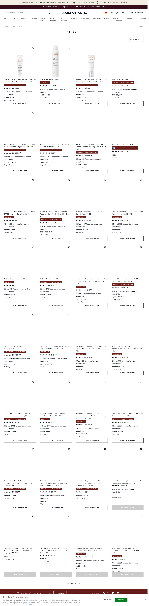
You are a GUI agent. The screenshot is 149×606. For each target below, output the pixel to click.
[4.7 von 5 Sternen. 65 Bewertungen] (118, 485)
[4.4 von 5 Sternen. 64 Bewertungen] (83, 290)
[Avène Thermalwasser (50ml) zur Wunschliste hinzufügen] (141, 112)
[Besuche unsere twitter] (108, 593)
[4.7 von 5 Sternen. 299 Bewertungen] (47, 422)
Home (6, 26)
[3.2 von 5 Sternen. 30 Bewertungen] (82, 492)
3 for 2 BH (74, 32)
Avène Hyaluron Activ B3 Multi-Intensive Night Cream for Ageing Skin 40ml (127, 348)
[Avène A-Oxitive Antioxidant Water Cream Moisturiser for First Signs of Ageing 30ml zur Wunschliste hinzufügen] (69, 516)
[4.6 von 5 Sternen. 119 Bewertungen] (11, 553)
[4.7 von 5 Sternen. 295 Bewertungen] (119, 422)
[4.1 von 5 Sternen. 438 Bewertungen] (83, 88)
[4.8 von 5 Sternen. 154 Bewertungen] (119, 220)
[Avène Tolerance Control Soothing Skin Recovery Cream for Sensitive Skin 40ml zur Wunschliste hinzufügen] (105, 47)
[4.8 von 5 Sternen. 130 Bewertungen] (119, 86)
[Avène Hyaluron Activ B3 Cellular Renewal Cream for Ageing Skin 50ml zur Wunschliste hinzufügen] (33, 382)
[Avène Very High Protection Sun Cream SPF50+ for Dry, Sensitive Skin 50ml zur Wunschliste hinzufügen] (33, 180)
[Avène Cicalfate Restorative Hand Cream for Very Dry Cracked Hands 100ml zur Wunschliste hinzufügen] (141, 516)
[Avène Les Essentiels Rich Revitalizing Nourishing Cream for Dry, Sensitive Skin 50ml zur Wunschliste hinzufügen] (105, 314)
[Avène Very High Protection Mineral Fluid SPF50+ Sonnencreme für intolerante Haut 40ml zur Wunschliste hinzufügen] (105, 449)
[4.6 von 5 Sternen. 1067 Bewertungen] (47, 153)
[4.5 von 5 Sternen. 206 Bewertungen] (47, 223)
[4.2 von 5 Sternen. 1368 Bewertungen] (11, 88)
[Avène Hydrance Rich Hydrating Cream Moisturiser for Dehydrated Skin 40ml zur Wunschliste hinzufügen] (33, 112)
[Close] (146, 599)
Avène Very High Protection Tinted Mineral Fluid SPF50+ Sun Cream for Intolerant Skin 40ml (18, 483)
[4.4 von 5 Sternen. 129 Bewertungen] (83, 357)
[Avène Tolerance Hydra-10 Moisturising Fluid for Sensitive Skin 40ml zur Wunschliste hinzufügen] (141, 180)
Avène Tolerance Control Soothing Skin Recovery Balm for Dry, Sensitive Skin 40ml (55, 214)
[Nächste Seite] (80, 583)
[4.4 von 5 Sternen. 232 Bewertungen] (47, 285)
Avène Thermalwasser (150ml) (123, 79)
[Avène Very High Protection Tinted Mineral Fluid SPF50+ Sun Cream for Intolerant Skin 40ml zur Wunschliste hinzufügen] (33, 449)
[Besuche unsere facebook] (103, 593)
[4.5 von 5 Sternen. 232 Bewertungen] (119, 559)
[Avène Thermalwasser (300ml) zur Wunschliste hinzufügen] (69, 47)
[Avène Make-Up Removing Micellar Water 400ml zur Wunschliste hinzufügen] (33, 314)
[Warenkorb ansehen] (137, 13)
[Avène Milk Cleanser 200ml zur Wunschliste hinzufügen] (69, 247)
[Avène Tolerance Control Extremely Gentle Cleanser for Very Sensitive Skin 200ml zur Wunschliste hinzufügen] (105, 112)
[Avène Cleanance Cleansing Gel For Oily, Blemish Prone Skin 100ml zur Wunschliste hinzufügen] (69, 382)
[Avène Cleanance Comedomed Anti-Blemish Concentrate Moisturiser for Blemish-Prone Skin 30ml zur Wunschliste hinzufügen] (69, 449)
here (30, 604)
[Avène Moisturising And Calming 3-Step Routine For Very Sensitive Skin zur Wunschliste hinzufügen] (141, 449)
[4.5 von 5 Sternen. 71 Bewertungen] (46, 555)
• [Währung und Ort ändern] (109, 13)
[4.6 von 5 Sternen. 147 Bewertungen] (119, 357)
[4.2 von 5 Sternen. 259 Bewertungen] (83, 155)
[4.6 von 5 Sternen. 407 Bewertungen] (83, 220)
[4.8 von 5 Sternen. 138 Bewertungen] (119, 151)
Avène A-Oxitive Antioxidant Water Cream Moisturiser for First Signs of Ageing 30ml (54, 550)
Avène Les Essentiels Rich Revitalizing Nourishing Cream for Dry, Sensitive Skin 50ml (92, 348)
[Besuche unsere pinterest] (118, 593)
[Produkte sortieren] (136, 39)
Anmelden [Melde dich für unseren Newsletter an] (60, 593)
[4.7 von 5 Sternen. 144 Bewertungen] (47, 355)
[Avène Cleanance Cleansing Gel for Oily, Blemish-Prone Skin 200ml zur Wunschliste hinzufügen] (141, 382)
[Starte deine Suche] (27, 12)
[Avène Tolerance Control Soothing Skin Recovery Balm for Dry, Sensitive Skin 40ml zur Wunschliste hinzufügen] (69, 180)
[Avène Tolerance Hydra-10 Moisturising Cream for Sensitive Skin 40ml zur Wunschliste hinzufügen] (69, 314)
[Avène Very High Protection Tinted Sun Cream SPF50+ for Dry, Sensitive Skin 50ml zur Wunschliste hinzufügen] (105, 247)
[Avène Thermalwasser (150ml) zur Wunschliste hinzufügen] (141, 47)
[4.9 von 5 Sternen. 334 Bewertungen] (47, 86)
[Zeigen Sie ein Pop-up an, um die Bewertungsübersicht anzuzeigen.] (21, 88)
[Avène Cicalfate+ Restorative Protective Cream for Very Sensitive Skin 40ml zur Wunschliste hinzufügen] (33, 47)
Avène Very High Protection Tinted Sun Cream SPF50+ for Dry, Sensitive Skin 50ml (91, 281)
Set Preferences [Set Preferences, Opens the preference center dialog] (107, 599)
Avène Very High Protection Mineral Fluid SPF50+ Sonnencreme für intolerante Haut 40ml (90, 483)
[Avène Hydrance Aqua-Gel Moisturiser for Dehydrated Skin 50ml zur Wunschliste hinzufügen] (69, 112)
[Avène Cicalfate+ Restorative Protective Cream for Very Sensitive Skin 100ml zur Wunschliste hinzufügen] (105, 516)
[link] (122, 13)
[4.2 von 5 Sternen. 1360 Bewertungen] (83, 557)
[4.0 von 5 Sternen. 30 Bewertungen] (11, 492)
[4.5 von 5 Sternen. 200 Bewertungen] (11, 422)
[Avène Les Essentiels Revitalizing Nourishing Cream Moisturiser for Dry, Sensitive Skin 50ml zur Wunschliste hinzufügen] (105, 382)
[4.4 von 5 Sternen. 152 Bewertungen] (11, 285)
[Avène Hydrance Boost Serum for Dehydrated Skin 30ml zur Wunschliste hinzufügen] (105, 180)
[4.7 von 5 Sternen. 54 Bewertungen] (47, 492)
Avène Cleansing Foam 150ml (15, 279)
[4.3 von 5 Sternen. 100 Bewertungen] (83, 425)
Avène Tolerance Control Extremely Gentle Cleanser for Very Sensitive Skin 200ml (91, 146)
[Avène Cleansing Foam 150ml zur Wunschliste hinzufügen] (33, 247)
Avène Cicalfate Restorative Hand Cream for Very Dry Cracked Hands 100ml (125, 550)
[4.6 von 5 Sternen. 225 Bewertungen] (119, 288)
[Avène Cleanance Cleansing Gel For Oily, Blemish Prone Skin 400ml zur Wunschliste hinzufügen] (141, 247)
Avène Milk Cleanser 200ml (50, 279)
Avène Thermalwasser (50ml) (123, 144)
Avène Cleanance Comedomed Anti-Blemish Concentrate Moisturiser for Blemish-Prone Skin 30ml (54, 483)
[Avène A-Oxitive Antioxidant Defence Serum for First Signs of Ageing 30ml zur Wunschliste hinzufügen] (33, 516)
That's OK (121, 599)
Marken (13, 26)
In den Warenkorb (20, 104)
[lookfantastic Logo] (74, 12)
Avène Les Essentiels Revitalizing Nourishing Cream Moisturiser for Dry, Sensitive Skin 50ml (91, 416)
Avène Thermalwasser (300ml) (52, 79)
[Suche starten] (48, 12)
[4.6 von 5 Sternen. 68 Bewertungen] (11, 220)
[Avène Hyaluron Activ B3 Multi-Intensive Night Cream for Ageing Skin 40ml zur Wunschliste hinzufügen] (141, 314)
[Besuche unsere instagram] (113, 593)
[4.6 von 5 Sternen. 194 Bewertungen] (11, 355)
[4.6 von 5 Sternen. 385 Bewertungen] (11, 153)
